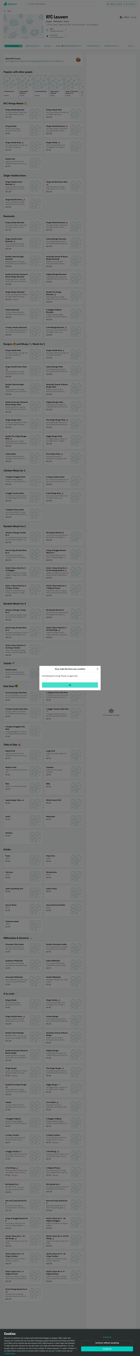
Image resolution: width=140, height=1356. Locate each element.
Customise (107, 1337)
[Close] (97, 669)
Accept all (107, 1349)
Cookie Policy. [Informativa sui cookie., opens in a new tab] (10, 1353)
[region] (70, 1342)
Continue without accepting (107, 1343)
